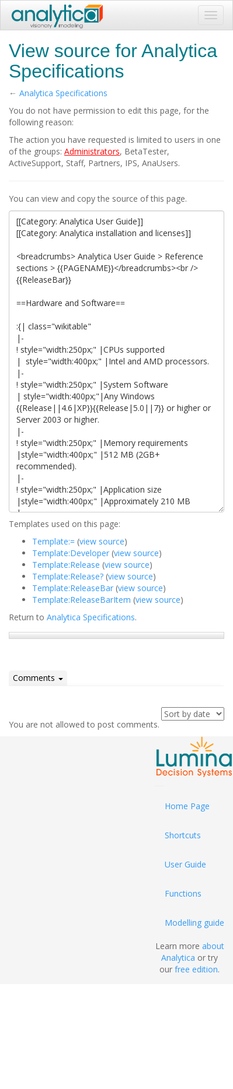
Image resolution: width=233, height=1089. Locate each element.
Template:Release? (67, 576)
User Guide (185, 864)
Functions (183, 893)
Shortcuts (183, 835)
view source (101, 541)
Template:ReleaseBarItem (81, 599)
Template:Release (66, 564)
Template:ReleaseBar (72, 587)
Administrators (92, 151)
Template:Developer (70, 552)
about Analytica (192, 951)
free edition (196, 969)
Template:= (53, 541)
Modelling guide (194, 922)
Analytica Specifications (63, 93)
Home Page (187, 806)
